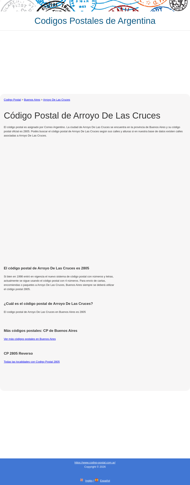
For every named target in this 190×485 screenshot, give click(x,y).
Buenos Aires (32, 99)
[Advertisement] (95, 62)
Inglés (89, 480)
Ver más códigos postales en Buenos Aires (30, 338)
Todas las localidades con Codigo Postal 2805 (32, 361)
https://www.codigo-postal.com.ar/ (94, 462)
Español (105, 480)
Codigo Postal (12, 99)
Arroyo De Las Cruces (56, 99)
